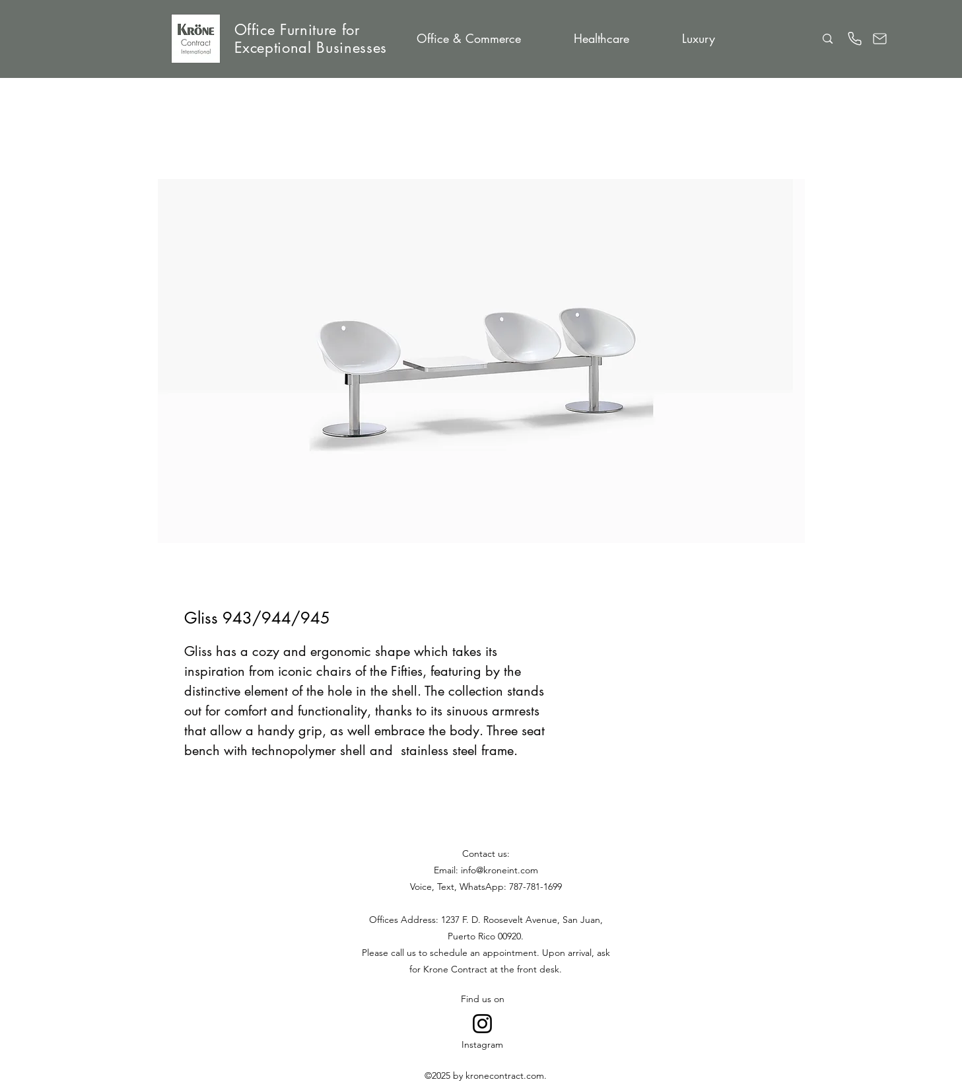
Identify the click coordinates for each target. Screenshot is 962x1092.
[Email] (880, 38)
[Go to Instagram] (482, 1024)
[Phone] (855, 38)
